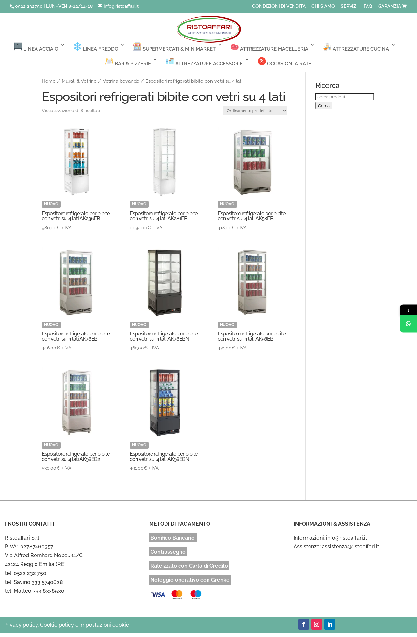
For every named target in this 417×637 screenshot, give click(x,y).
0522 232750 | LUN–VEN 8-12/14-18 (54, 6)
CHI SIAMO (323, 6)
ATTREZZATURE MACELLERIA (269, 47)
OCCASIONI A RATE (284, 62)
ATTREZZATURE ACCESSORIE (204, 62)
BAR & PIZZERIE (128, 62)
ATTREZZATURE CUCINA (356, 47)
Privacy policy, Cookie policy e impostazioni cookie (66, 625)
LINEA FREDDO (95, 47)
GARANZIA (389, 6)
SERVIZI (349, 6)
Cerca (324, 105)
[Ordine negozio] (255, 110)
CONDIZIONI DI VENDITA (279, 6)
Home (49, 81)
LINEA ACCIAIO (36, 47)
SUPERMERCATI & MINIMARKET (174, 47)
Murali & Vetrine (79, 81)
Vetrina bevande (121, 81)
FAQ (368, 6)
